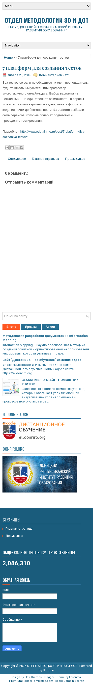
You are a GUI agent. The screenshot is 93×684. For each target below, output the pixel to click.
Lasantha (75, 677)
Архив (50, 327)
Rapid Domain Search (69, 681)
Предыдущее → (77, 159)
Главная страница (45, 159)
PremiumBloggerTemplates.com (31, 681)
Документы (14, 536)
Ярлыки (31, 327)
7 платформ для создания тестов (42, 68)
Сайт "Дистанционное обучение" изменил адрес (42, 360)
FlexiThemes (33, 677)
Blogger (48, 670)
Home (8, 57)
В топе (11, 327)
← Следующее (15, 159)
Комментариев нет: (54, 75)
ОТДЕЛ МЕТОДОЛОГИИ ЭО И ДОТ (47, 20)
